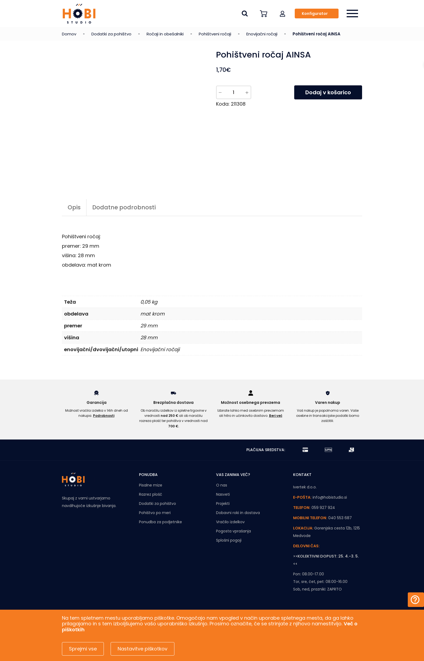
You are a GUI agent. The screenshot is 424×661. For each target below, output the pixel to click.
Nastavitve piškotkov (142, 648)
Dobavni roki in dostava (238, 512)
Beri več (275, 415)
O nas (221, 485)
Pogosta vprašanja (233, 531)
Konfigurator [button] (315, 13)
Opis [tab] (74, 207)
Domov (69, 34)
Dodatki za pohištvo (111, 34)
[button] (282, 13)
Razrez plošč (150, 494)
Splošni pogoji (228, 540)
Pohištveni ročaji (215, 34)
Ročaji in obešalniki (165, 34)
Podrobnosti (103, 415)
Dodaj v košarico (328, 92)
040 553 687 (340, 518)
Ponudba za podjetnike (160, 522)
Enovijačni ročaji (261, 34)
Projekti (223, 503)
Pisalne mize (150, 485)
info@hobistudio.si (330, 497)
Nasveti (223, 494)
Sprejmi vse (83, 648)
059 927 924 (323, 507)
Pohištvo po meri (155, 512)
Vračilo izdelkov (230, 522)
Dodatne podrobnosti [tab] (124, 207)
